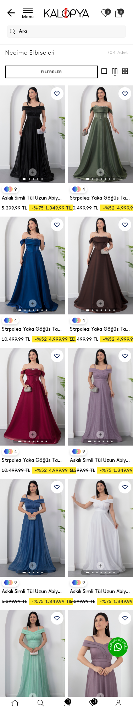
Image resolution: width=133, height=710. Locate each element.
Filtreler (51, 71)
